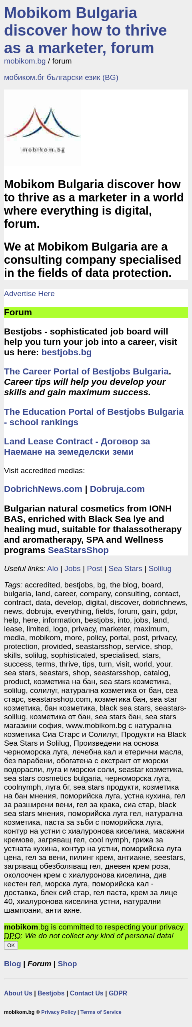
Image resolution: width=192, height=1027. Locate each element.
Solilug (160, 568)
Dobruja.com (117, 489)
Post (94, 568)
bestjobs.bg (67, 352)
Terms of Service (101, 1012)
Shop (67, 963)
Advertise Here (29, 293)
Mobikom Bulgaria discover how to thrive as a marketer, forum (85, 30)
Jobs (72, 568)
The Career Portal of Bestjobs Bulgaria (86, 371)
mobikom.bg (25, 61)
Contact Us (87, 993)
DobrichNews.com (43, 489)
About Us (18, 993)
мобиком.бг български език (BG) (61, 77)
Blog (12, 963)
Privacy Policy (58, 1012)
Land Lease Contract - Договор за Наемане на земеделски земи (77, 446)
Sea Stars (125, 568)
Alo (52, 568)
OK (11, 945)
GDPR (118, 993)
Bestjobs (51, 993)
